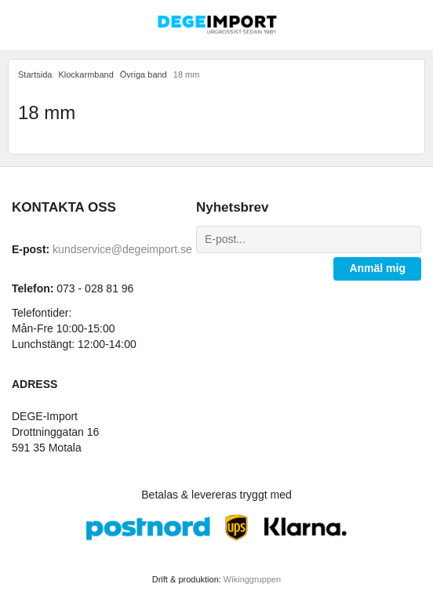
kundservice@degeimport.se (122, 249)
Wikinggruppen (252, 579)
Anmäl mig (377, 268)
